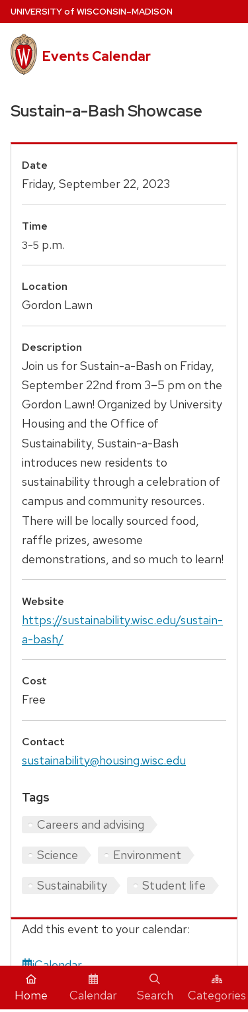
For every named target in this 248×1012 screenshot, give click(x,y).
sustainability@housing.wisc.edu (104, 760)
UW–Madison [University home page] (92, 11)
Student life (174, 885)
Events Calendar (96, 56)
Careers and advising (90, 824)
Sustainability (72, 885)
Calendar (93, 988)
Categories (217, 988)
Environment (147, 854)
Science (57, 854)
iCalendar (52, 964)
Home (31, 988)
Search (155, 988)
